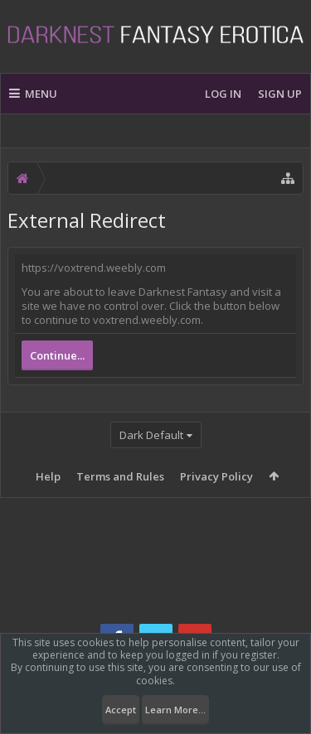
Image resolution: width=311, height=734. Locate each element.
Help (48, 476)
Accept (120, 709)
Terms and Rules (120, 476)
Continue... (57, 355)
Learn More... (175, 709)
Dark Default (151, 434)
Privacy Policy (216, 476)
